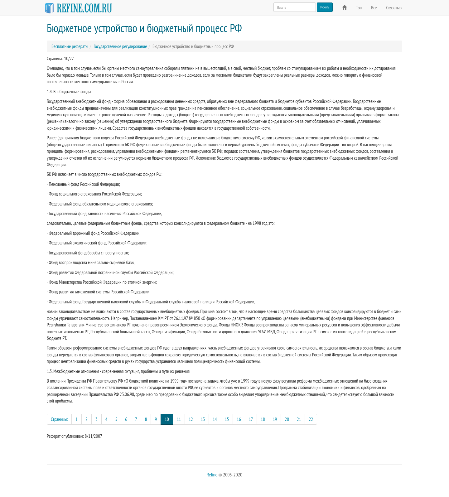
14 (215, 419)
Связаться (394, 8)
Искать (324, 7)
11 (179, 419)
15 (227, 419)
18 (263, 419)
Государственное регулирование (120, 46)
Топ (359, 8)
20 (287, 419)
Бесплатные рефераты (69, 46)
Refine (212, 474)
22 (311, 419)
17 (251, 419)
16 (239, 419)
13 (203, 419)
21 (299, 419)
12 (191, 419)
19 (275, 419)
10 (169, 419)
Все (374, 8)
